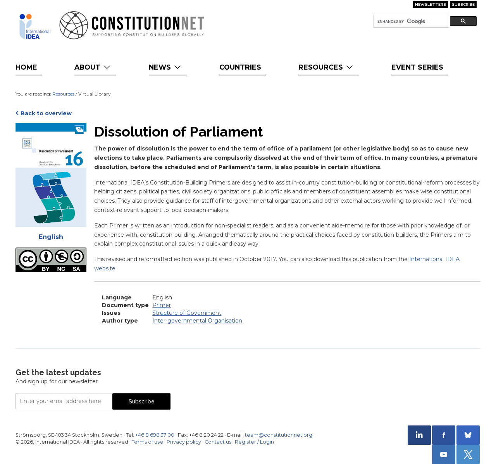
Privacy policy (184, 442)
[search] (410, 21)
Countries (240, 67)
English (51, 237)
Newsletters (430, 4)
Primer (161, 305)
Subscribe (463, 4)
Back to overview (46, 113)
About (93, 67)
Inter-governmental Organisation (197, 320)
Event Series (417, 67)
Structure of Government (186, 312)
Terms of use (147, 442)
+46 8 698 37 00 (154, 435)
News (166, 67)
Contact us (218, 442)
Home (26, 67)
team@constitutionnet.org (278, 435)
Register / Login (254, 442)
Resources (326, 67)
